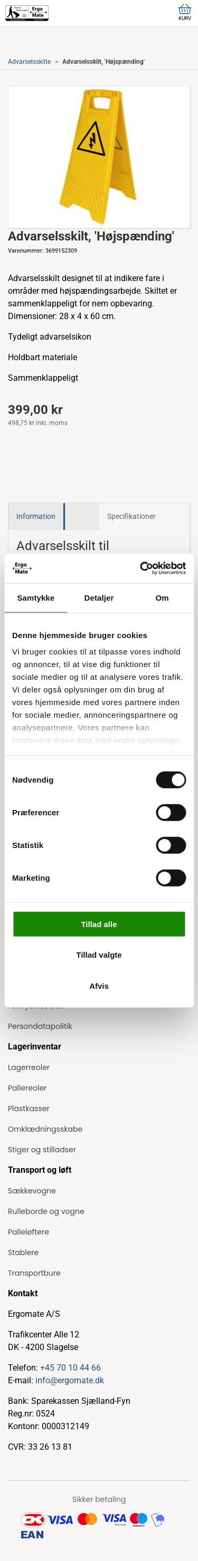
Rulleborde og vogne (46, 1211)
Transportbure (34, 1273)
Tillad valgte (98, 954)
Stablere (23, 1252)
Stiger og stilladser (42, 1149)
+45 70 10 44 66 (70, 1368)
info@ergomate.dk (69, 1380)
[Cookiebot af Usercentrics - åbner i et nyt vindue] (141, 568)
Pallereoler (27, 1088)
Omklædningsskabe (45, 1129)
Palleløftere (28, 1232)
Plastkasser (29, 1108)
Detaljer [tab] (99, 597)
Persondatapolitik (40, 1026)
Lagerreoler (29, 1067)
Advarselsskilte (29, 61)
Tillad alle (99, 923)
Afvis (99, 985)
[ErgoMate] (27, 13)
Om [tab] (162, 597)
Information (35, 516)
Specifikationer (131, 516)
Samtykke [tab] (35, 597)
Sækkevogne (32, 1191)
